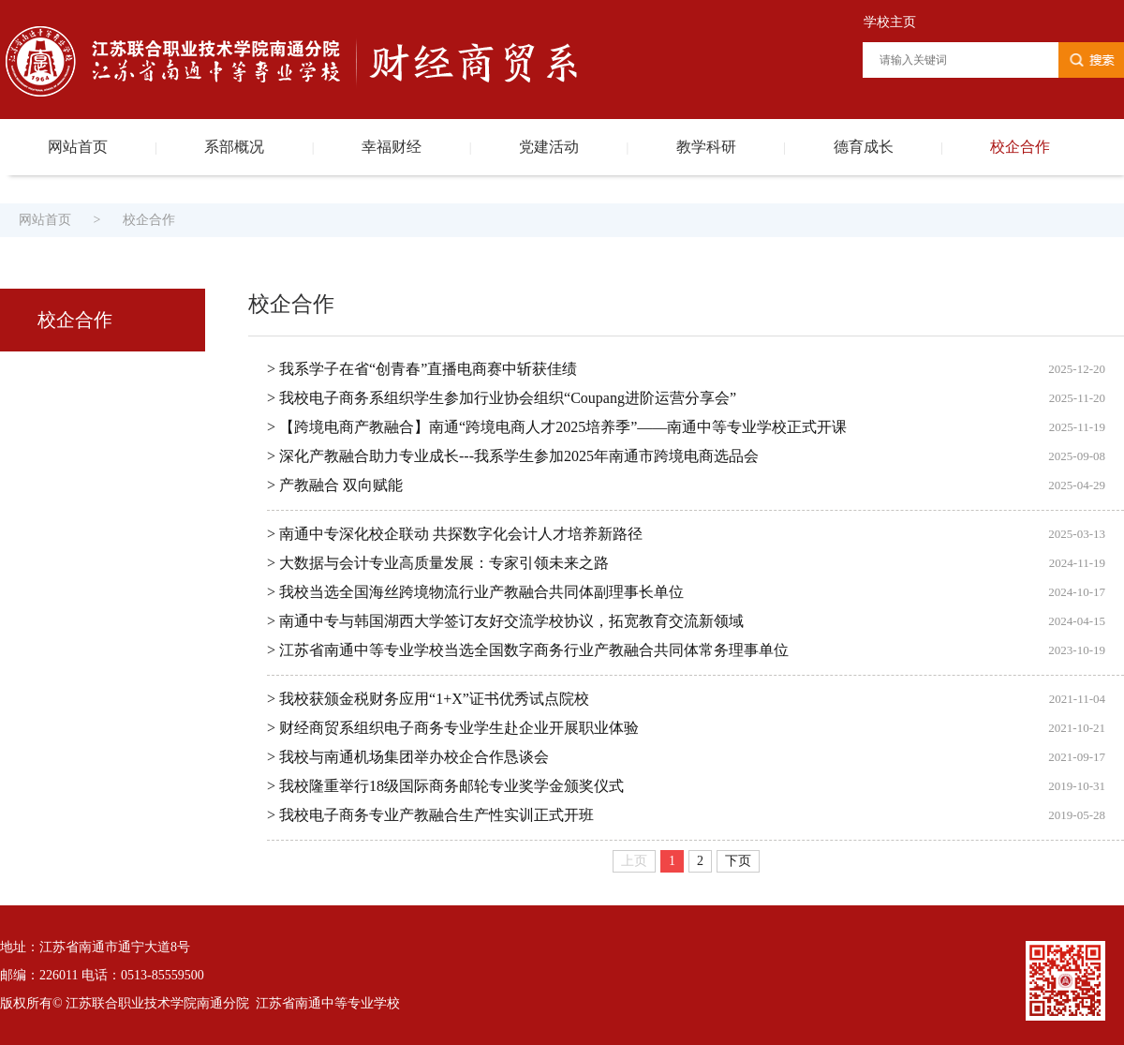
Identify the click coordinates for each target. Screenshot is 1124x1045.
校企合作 (1020, 147)
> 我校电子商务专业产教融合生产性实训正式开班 (430, 815)
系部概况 (234, 147)
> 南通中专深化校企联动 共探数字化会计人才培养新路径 (455, 534)
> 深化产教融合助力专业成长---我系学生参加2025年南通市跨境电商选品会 (513, 456)
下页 (738, 861)
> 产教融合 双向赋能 (335, 485)
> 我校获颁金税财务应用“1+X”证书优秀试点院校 (428, 699)
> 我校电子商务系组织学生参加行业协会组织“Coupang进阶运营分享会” (501, 398)
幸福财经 (392, 147)
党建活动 (549, 147)
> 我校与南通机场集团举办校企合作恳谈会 (408, 757)
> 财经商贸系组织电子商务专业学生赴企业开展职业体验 (453, 728)
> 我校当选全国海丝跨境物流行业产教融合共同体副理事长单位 (475, 592)
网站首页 (78, 147)
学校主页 (890, 22)
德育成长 (864, 147)
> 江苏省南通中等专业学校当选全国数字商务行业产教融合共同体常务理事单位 (528, 650)
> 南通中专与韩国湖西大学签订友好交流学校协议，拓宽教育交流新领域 (505, 621)
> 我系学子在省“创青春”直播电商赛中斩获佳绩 (422, 369)
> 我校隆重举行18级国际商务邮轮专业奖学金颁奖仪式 (445, 786)
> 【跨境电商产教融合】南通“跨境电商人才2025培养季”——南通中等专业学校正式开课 (557, 427)
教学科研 (706, 147)
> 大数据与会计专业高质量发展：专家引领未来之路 (438, 563)
